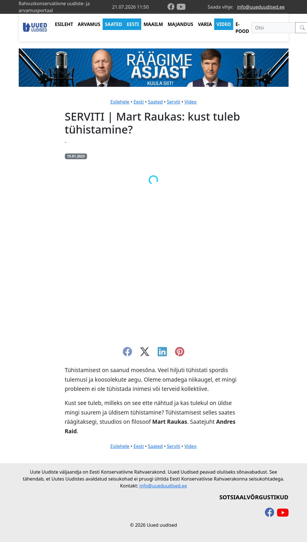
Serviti (173, 102)
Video (190, 102)
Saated (155, 102)
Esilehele (119, 102)
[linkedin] (162, 353)
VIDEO (223, 24)
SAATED (113, 24)
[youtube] (181, 7)
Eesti (138, 102)
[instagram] (180, 353)
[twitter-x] (145, 353)
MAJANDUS (180, 24)
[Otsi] (273, 27)
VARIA (205, 24)
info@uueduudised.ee (261, 7)
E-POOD (242, 27)
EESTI (133, 24)
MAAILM (153, 24)
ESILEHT (64, 24)
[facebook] (172, 7)
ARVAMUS (89, 24)
